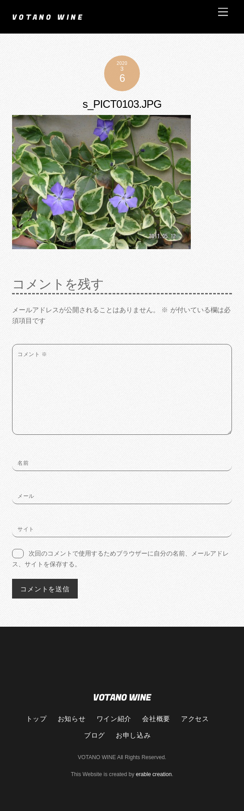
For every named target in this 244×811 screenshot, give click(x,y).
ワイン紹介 (114, 718)
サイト (25, 529)
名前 (23, 463)
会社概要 (156, 718)
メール (25, 496)
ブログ (94, 734)
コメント (32, 354)
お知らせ (71, 718)
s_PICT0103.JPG (122, 104)
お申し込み (133, 734)
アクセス (195, 718)
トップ (36, 718)
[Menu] (223, 12)
